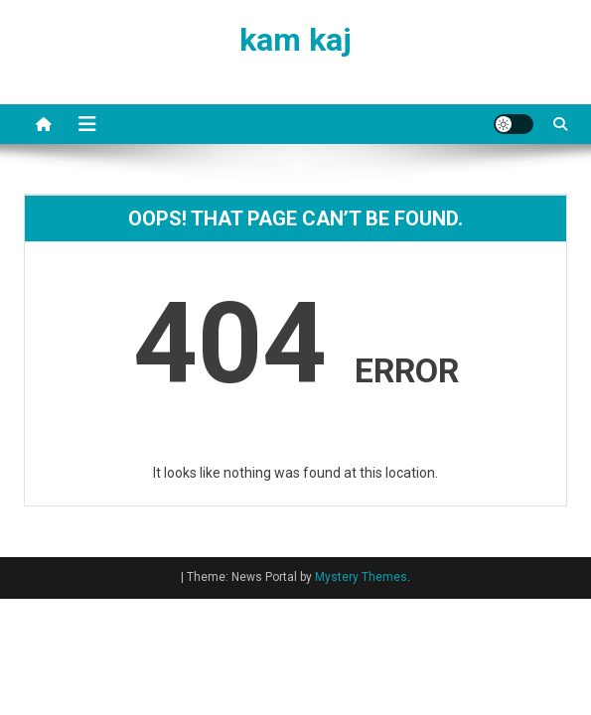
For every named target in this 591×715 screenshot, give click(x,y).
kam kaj (295, 40)
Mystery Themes (361, 577)
